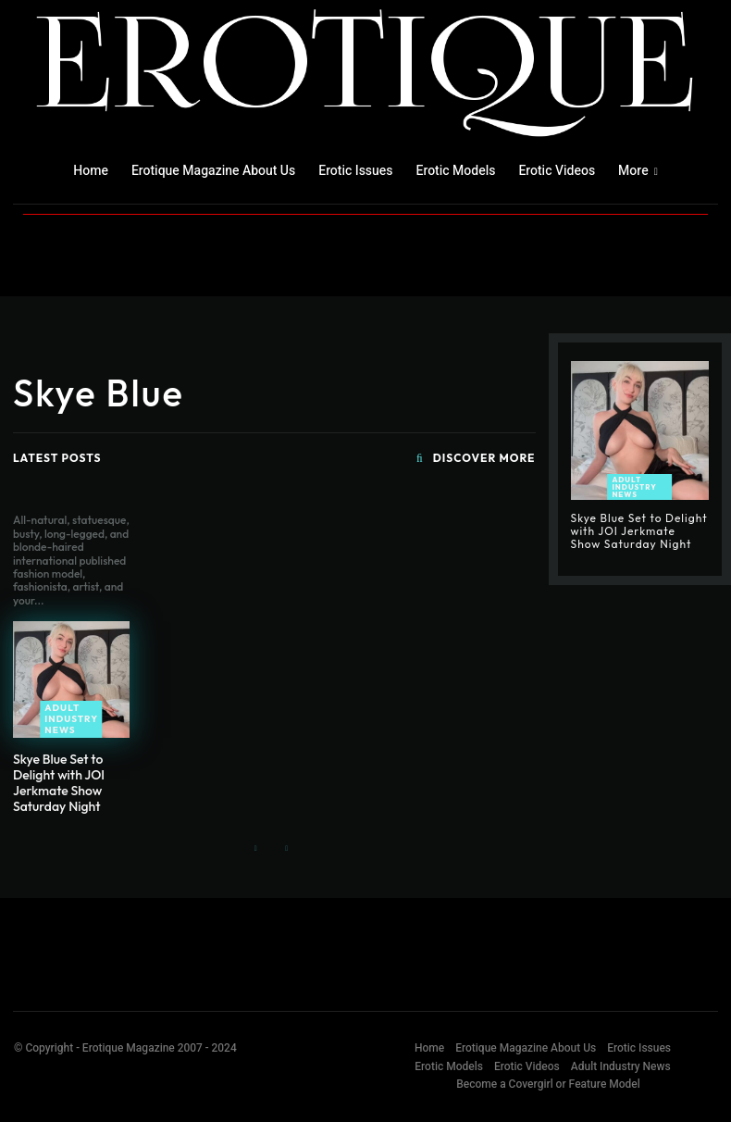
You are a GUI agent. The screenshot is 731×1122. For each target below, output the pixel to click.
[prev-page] (255, 849)
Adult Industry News (71, 719)
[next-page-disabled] (285, 849)
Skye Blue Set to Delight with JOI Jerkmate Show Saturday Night (59, 782)
